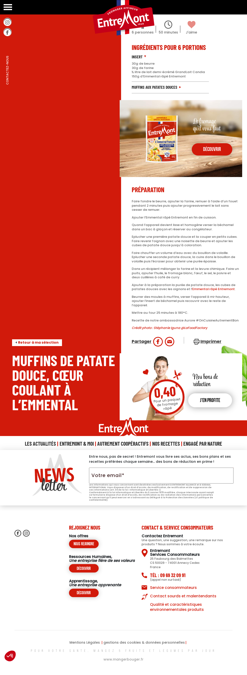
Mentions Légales (84, 642)
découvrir (212, 149)
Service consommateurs (173, 587)
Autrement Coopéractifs (123, 443)
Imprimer (210, 341)
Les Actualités (40, 443)
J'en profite (210, 400)
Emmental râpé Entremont (213, 289)
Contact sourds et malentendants (183, 596)
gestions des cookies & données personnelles (144, 642)
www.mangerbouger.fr (123, 659)
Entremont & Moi (77, 443)
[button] (10, 656)
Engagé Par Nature (202, 443)
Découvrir (84, 569)
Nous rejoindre (84, 544)
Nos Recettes (166, 443)
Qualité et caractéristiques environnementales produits (177, 607)
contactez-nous (7, 81)
